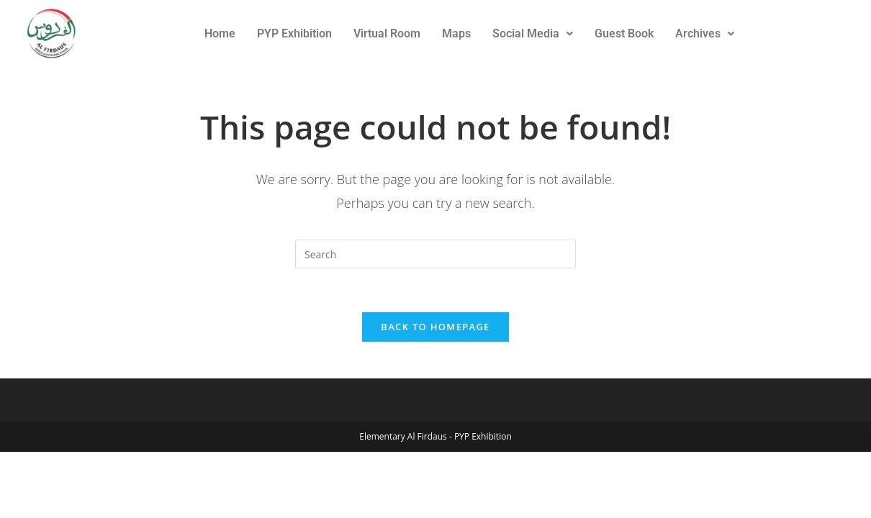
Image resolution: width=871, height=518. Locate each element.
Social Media (532, 33)
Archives (704, 33)
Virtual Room (386, 33)
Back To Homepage (435, 326)
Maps (456, 33)
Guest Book (624, 33)
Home (219, 33)
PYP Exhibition (294, 33)
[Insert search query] (435, 254)
